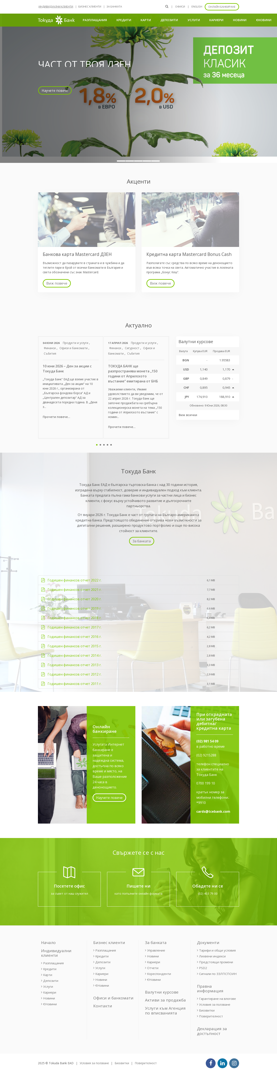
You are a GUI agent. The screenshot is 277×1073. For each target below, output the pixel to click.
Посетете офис (69, 886)
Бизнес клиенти (89, 6)
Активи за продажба (165, 1000)
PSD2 (203, 968)
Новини (239, 20)
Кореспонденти (159, 974)
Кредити (123, 20)
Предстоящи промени (216, 962)
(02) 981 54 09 (207, 741)
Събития (50, 353)
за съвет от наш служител (69, 893)
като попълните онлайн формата (138, 893)
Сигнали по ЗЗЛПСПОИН (218, 974)
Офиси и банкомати (74, 348)
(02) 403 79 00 (207, 893)
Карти (146, 20)
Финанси (50, 348)
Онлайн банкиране (222, 7)
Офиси (180, 6)
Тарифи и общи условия (217, 950)
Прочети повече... (56, 417)
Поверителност (211, 1016)
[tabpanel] (71, 387)
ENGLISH (197, 6)
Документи (208, 942)
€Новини (263, 20)
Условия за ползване (214, 1004)
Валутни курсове (162, 992)
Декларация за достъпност (212, 1031)
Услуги (194, 20)
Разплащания (95, 20)
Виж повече (56, 283)
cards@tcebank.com (213, 811)
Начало (48, 942)
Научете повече (109, 797)
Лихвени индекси (212, 956)
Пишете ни (138, 886)
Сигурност (132, 348)
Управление (156, 950)
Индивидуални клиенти (56, 6)
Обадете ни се (207, 886)
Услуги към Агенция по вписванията (165, 1010)
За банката (114, 6)
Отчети (152, 968)
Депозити (169, 20)
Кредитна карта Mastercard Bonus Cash (189, 254)
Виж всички (188, 415)
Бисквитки (207, 1010)
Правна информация (210, 989)
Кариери (216, 20)
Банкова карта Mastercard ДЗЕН (77, 254)
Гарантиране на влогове (217, 998)
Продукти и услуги (76, 343)
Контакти (102, 1006)
